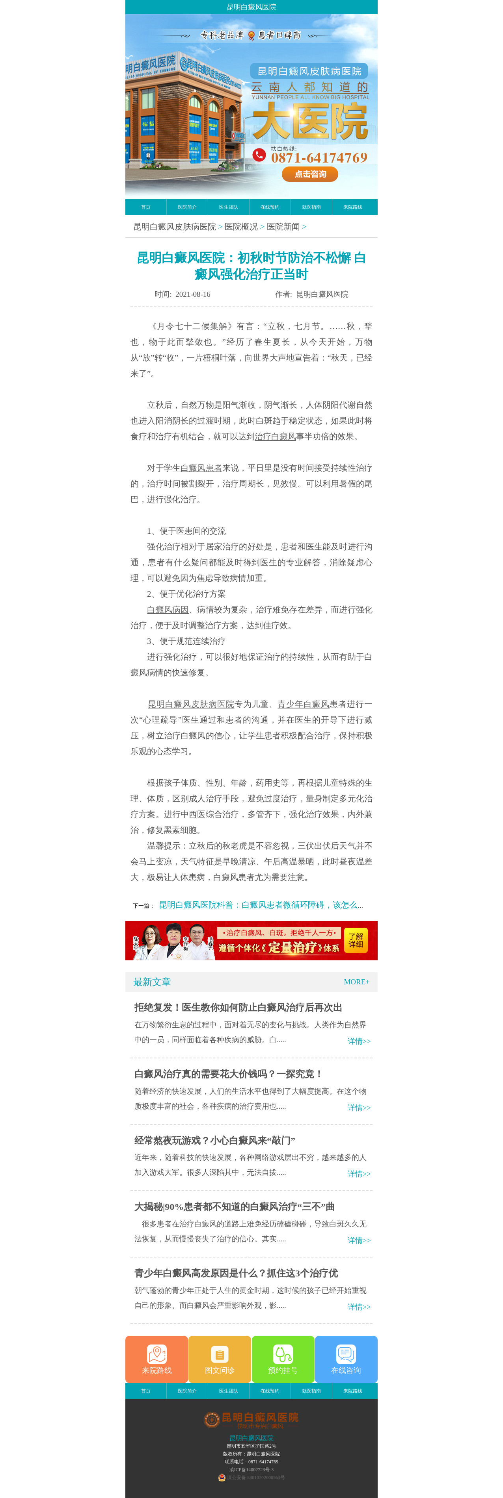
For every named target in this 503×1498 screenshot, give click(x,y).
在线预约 (270, 207)
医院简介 (187, 207)
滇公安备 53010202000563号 (256, 1477)
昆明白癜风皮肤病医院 (174, 226)
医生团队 (228, 207)
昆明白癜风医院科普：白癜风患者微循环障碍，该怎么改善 (266, 905)
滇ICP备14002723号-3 (251, 1469)
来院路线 (352, 207)
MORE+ (357, 982)
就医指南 (311, 207)
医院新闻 (283, 226)
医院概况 (241, 226)
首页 (146, 207)
